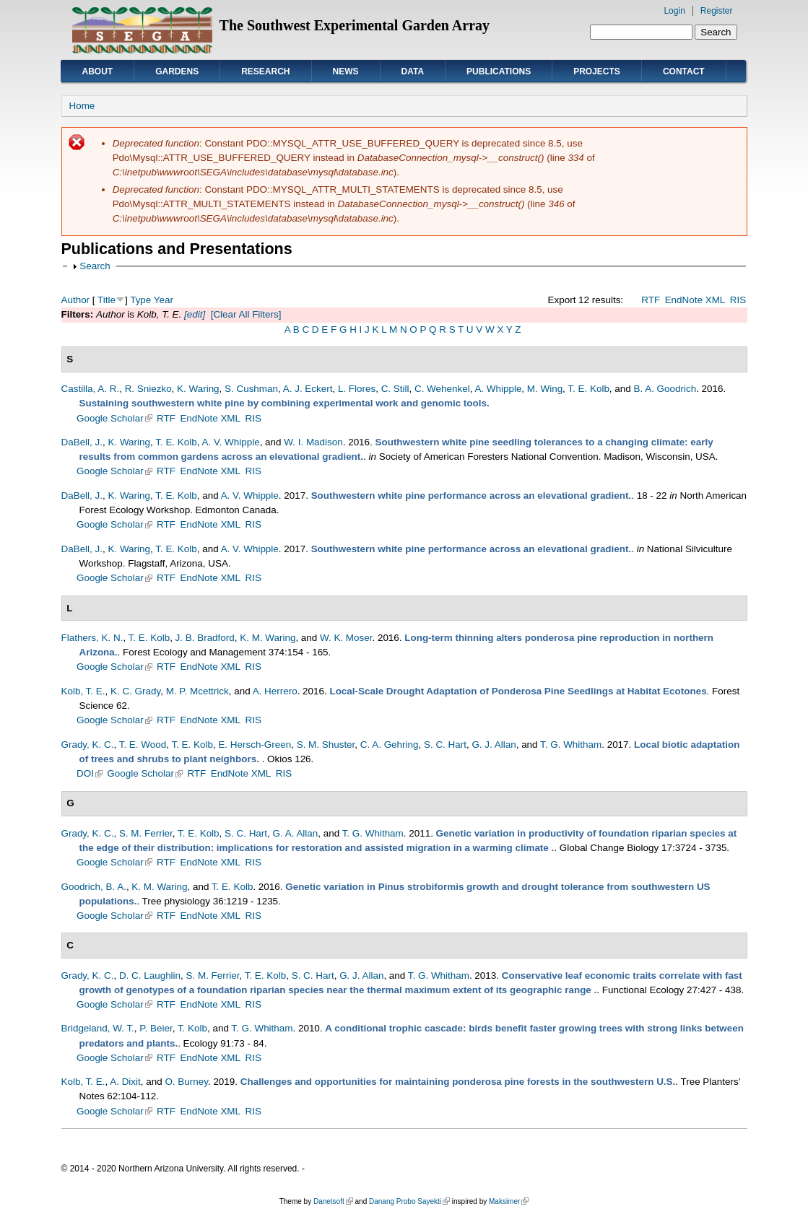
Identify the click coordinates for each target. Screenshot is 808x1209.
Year (163, 299)
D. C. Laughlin (150, 975)
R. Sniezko (148, 388)
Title (106, 299)
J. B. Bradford (205, 637)
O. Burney (186, 1081)
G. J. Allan (494, 744)
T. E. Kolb (588, 388)
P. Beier (155, 1028)
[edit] (193, 314)
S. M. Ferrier (146, 833)
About (97, 71)
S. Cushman (251, 388)
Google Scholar (114, 418)
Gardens (177, 71)
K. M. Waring (267, 637)
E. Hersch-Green (254, 744)
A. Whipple (497, 388)
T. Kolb (192, 1028)
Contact (684, 71)
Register (716, 11)
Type (140, 299)
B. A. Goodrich (664, 388)
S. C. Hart (445, 744)
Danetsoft (333, 1201)
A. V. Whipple (230, 442)
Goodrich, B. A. (93, 886)
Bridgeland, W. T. (97, 1028)
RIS (738, 299)
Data (413, 71)
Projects (596, 71)
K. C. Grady (135, 691)
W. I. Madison (313, 442)
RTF (650, 299)
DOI (90, 773)
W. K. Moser (346, 637)
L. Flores (356, 388)
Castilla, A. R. (90, 388)
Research (265, 71)
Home (82, 105)
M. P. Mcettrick (197, 691)
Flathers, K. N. (92, 637)
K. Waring (198, 388)
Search (94, 266)
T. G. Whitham (570, 744)
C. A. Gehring (389, 744)
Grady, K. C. (87, 744)
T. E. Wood (142, 744)
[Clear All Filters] (246, 314)
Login (674, 11)
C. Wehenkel (442, 388)
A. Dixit (125, 1081)
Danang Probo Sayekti (409, 1201)
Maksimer (509, 1201)
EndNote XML (695, 299)
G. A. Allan (295, 833)
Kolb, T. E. (83, 691)
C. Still (395, 388)
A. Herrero (275, 691)
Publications (498, 71)
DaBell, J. (82, 442)
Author (75, 299)
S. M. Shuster (326, 744)
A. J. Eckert (308, 388)
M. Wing (544, 388)
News (346, 71)
